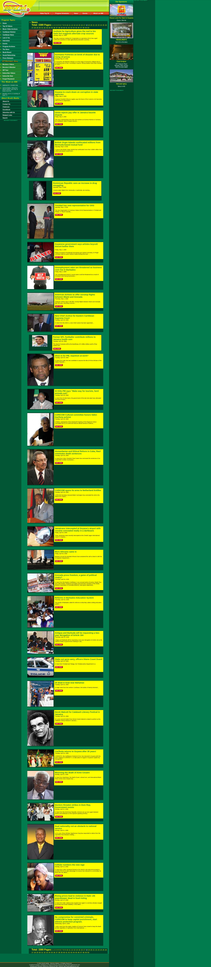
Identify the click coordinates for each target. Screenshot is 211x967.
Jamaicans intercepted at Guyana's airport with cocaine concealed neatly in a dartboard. (78, 529)
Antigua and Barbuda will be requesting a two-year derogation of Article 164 (77, 634)
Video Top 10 (44, 13)
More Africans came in (66, 552)
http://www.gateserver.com (72, 965)
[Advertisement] (10, 129)
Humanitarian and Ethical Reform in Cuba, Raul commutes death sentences (78, 452)
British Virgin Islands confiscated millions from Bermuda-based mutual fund (77, 143)
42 (69, 28)
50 (88, 28)
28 (35, 28)
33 (47, 28)
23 (98, 25)
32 (45, 28)
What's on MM (98, 13)
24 (101, 25)
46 (79, 28)
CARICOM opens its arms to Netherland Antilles (78, 490)
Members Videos (8, 64)
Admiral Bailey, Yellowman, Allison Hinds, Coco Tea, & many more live (10, 89)
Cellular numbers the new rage (70, 865)
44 (74, 28)
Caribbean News (8, 35)
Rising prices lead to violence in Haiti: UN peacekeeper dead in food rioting (75, 897)
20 (91, 25)
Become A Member (8, 67)
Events (85, 13)
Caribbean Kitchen (9, 32)
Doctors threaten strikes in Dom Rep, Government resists (73, 806)
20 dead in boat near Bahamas (69, 683)
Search (5, 118)
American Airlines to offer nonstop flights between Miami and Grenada (75, 295)
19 (89, 25)
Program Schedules (62, 13)
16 (82, 25)
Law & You (6, 38)
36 (54, 28)
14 (77, 25)
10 (67, 25)
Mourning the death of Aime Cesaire (72, 772)
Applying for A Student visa (10, 85)
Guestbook (6, 109)
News (76, 13)
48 (83, 28)
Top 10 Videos (7, 26)
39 (62, 28)
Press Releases (8, 58)
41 (66, 28)
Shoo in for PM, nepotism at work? (71, 356)
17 (84, 25)
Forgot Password (8, 79)
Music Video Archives (10, 29)
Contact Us (6, 104)
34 (49, 28)
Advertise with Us (9, 112)
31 (42, 28)
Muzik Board (7, 52)
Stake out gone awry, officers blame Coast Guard (78, 659)
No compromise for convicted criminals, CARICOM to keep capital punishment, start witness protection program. (76, 919)
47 (81, 28)
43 (71, 28)
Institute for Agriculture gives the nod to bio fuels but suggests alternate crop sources (75, 32)
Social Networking (9, 55)
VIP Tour (5, 70)
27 (32, 28)
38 (59, 28)
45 (76, 28)
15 (79, 25)
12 (72, 25)
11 (70, 25)
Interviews (6, 41)
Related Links (7, 115)
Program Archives (9, 46)
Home (5, 23)
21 (94, 25)
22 (96, 25)
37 (57, 28)
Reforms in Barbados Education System (74, 598)
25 (103, 25)
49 (86, 28)
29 (37, 28)
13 (74, 25)
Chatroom (6, 107)
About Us (6, 101)
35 (52, 28)
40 (64, 28)
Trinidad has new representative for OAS (74, 205)
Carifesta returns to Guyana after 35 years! (75, 751)
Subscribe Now (7, 76)
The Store (6, 49)
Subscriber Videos (8, 73)
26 (106, 25)
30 (40, 28)
